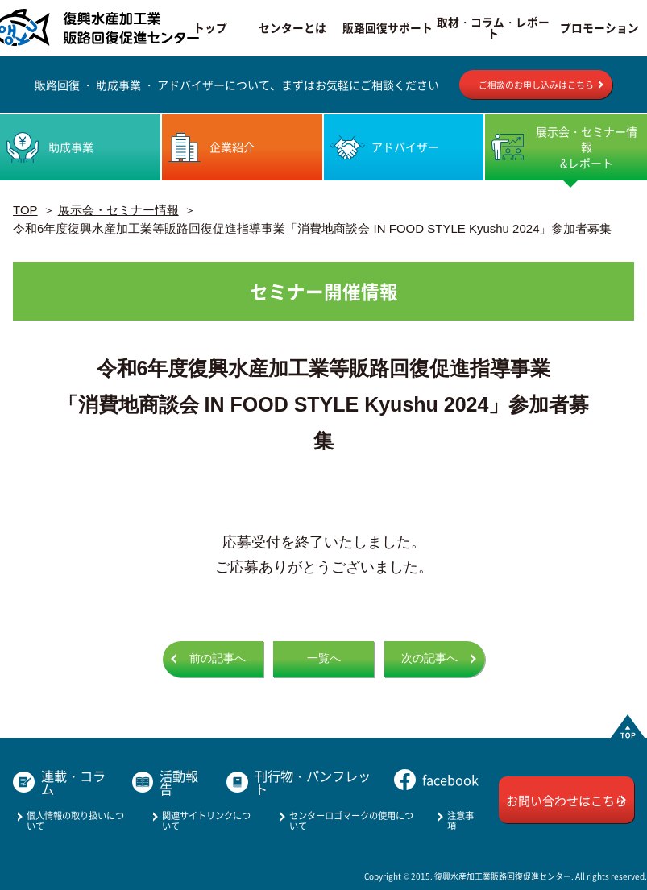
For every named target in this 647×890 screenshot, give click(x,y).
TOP (25, 210)
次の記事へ (429, 658)
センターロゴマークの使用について (351, 820)
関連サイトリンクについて (206, 820)
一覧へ (324, 658)
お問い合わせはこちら (566, 800)
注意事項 (460, 820)
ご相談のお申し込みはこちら (536, 84)
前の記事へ (217, 658)
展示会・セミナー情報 (118, 210)
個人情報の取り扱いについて (75, 820)
